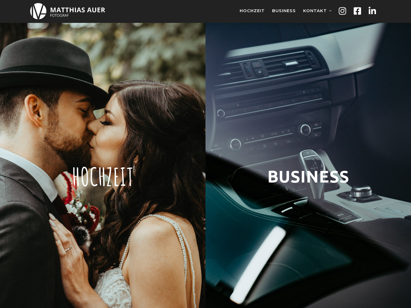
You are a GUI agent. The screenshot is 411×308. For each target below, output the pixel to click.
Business (284, 10)
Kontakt (315, 10)
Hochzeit (252, 10)
